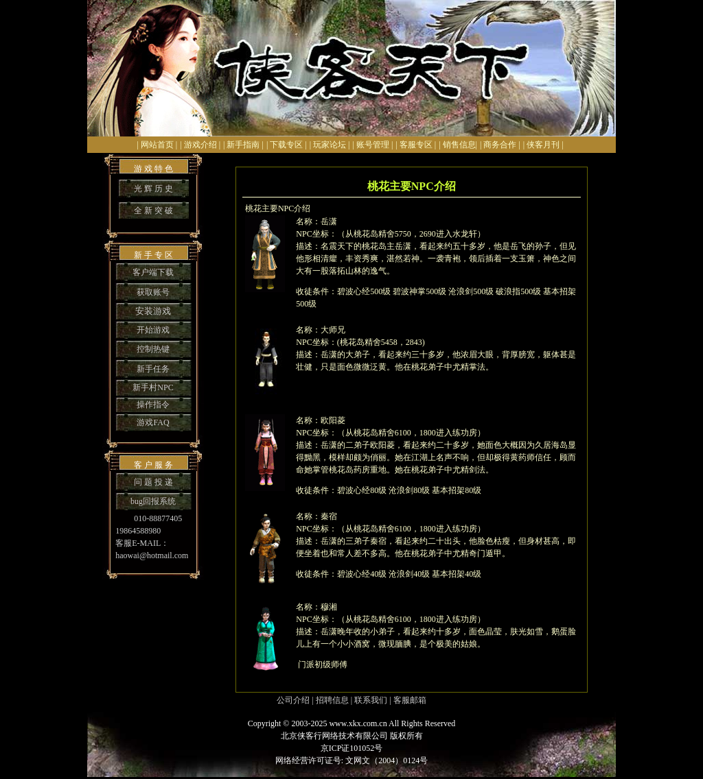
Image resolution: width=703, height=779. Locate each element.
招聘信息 (332, 700)
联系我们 (370, 700)
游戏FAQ (153, 422)
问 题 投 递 (153, 482)
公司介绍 (293, 700)
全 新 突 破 (153, 210)
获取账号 (153, 292)
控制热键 (153, 349)
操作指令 (153, 404)
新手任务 (153, 369)
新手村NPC (152, 387)
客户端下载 (153, 272)
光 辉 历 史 (153, 188)
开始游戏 (153, 330)
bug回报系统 (153, 501)
